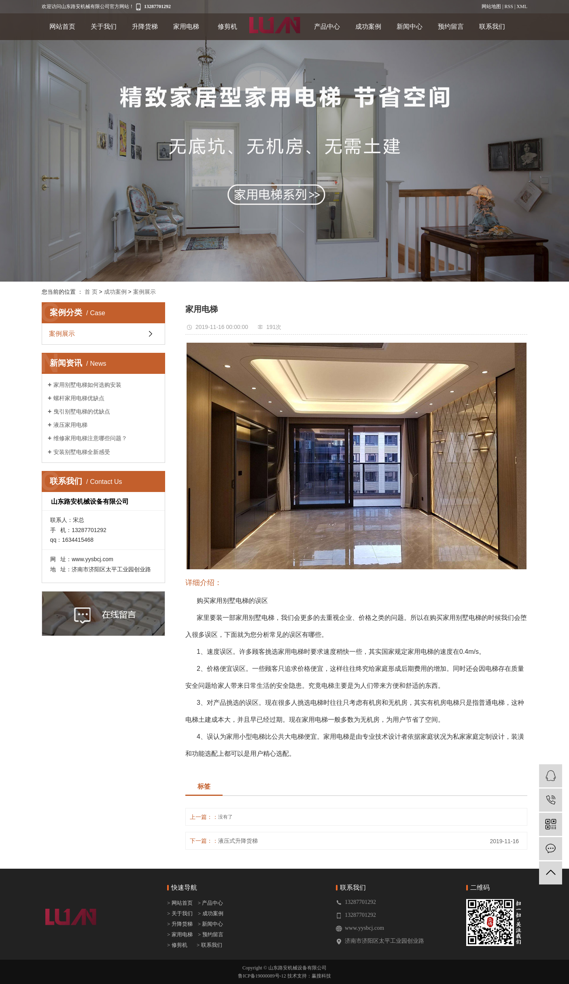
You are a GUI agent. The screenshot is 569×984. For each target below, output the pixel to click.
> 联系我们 (209, 945)
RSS (509, 6)
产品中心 (327, 26)
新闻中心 (410, 26)
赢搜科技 (321, 976)
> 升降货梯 (180, 924)
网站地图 (491, 6)
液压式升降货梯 (238, 841)
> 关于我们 (180, 913)
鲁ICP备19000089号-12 (262, 976)
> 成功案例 (210, 913)
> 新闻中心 (208, 924)
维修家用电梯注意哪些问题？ (90, 438)
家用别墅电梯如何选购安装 (87, 385)
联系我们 (492, 26)
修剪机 (227, 26)
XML (521, 6)
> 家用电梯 (180, 934)
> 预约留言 (210, 934)
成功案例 (368, 26)
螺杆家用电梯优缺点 (78, 398)
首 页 (91, 291)
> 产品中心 (210, 903)
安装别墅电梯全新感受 (81, 452)
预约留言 (451, 26)
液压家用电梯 (70, 425)
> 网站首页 (180, 903)
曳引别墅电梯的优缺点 (81, 411)
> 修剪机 (177, 945)
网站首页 (62, 26)
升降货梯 (145, 26)
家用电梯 (186, 26)
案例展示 (144, 291)
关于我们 (104, 26)
